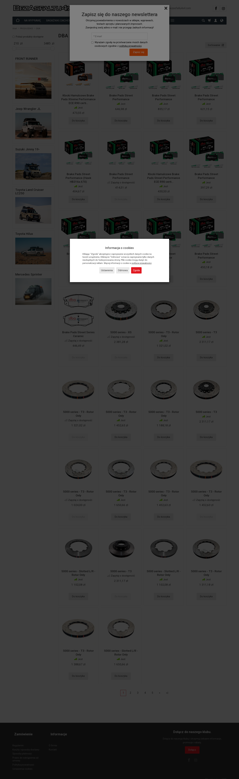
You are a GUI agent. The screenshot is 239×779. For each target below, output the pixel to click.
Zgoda (136, 270)
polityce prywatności (142, 263)
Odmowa (123, 270)
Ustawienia (107, 270)
